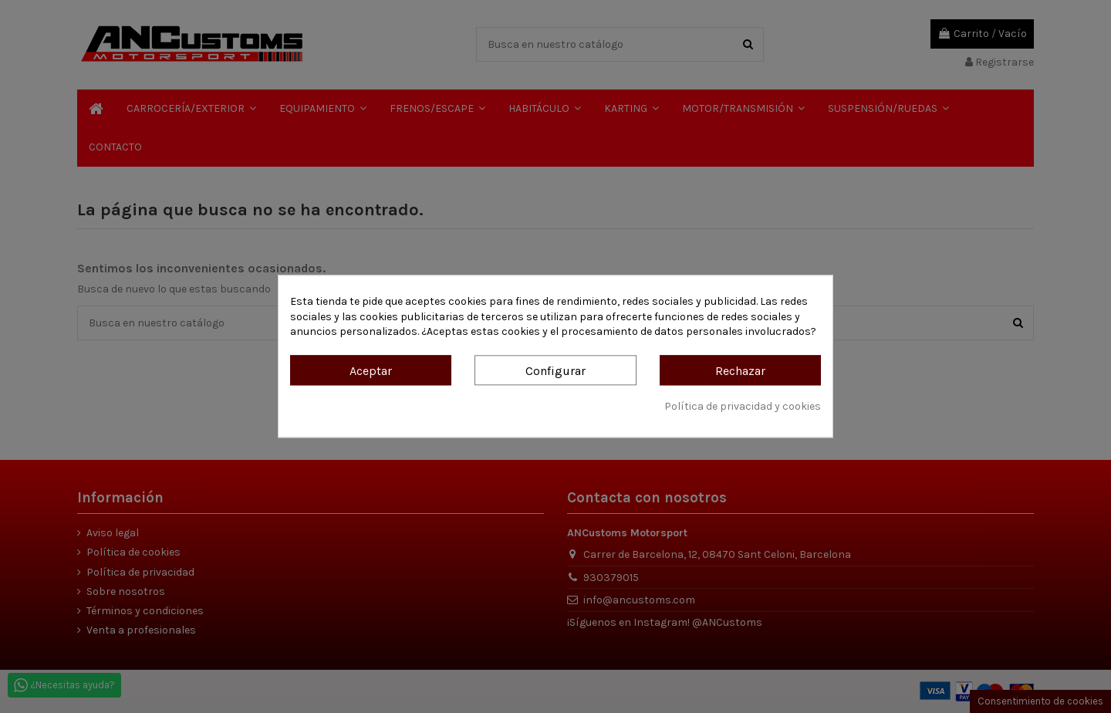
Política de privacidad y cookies (742, 406)
